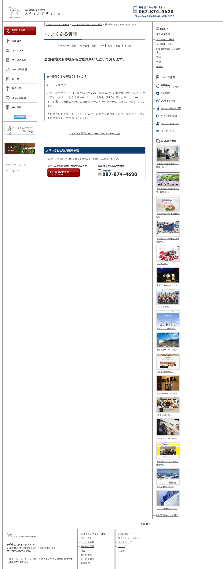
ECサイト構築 (168, 100)
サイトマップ (12, 171)
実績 (110, 45)
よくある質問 (87, 559)
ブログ (121, 546)
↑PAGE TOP (144, 524)
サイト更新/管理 (169, 116)
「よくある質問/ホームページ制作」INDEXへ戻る (94, 133)
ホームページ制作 (67, 45)
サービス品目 (87, 542)
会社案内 (85, 563)
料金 (118, 45)
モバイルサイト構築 (171, 108)
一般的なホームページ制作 (170, 85)
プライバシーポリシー (16, 165)
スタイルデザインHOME (57, 24)
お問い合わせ (125, 534)
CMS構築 (165, 93)
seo (102, 45)
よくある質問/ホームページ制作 (87, 24)
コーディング (167, 131)
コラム (121, 550)
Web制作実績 (87, 546)
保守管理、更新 (88, 45)
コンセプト (86, 538)
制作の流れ (86, 554)
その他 (127, 45)
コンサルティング (170, 123)
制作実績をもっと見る (167, 515)
